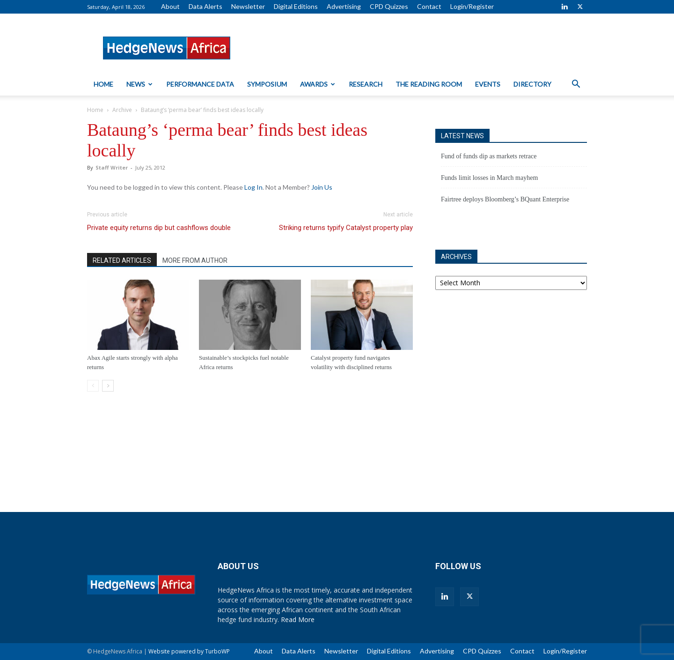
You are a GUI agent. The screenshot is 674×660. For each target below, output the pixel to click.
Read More (298, 619)
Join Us (321, 187)
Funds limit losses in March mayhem (489, 177)
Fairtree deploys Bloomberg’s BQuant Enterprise (505, 199)
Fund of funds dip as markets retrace (489, 156)
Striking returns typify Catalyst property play (346, 227)
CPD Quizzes (389, 6)
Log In (253, 187)
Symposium (267, 84)
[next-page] (108, 386)
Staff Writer (111, 167)
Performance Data (200, 84)
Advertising (344, 6)
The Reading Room (429, 84)
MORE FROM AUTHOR (194, 260)
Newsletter (248, 6)
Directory (532, 84)
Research (365, 84)
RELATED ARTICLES (122, 260)
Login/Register (472, 6)
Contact (429, 6)
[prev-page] (93, 386)
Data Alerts (205, 6)
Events (487, 84)
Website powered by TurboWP (189, 651)
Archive (122, 110)
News (139, 84)
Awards (317, 84)
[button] (575, 85)
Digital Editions (296, 6)
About (170, 6)
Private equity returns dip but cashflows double (159, 227)
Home (103, 84)
